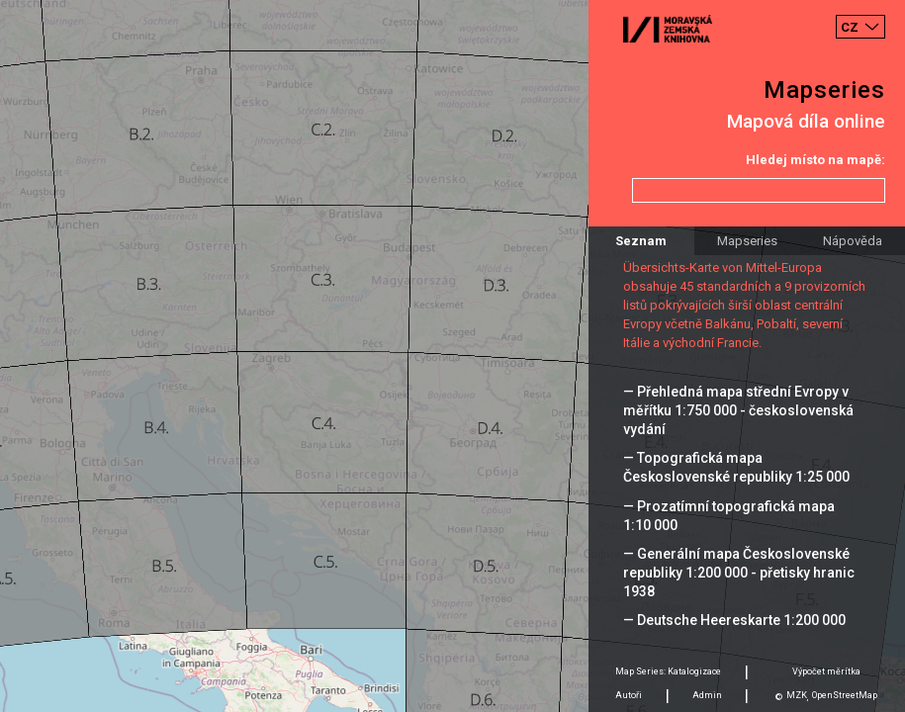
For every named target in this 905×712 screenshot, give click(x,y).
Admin (707, 695)
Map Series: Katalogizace (668, 671)
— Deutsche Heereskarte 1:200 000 (734, 620)
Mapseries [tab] (747, 240)
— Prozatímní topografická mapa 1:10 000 (729, 515)
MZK (796, 695)
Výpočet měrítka (826, 671)
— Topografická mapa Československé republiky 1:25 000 (736, 467)
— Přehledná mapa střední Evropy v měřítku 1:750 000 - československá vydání (738, 410)
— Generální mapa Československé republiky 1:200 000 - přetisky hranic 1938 (739, 572)
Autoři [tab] (628, 695)
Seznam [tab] (641, 240)
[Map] (452, 356)
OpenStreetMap (844, 695)
